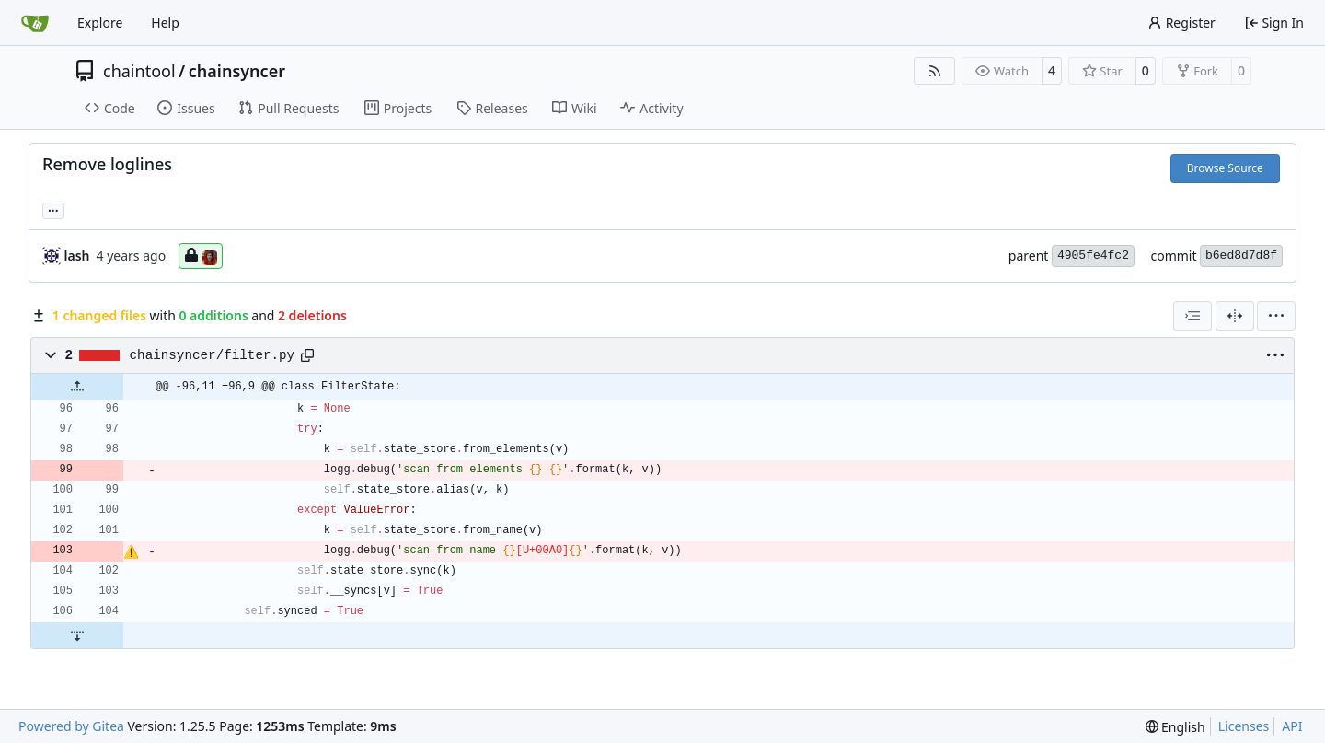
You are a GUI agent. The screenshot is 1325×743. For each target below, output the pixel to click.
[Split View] (1235, 316)
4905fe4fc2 (1093, 255)
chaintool (139, 71)
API (1292, 726)
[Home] (35, 23)
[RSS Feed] (935, 71)
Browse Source (1225, 168)
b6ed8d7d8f (1241, 255)
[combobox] (1192, 316)
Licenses (1244, 726)
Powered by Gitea (71, 726)
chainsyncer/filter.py (212, 355)
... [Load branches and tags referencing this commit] (53, 209)
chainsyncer (237, 71)
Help (165, 22)
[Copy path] (307, 355)
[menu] (1276, 316)
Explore (99, 22)
